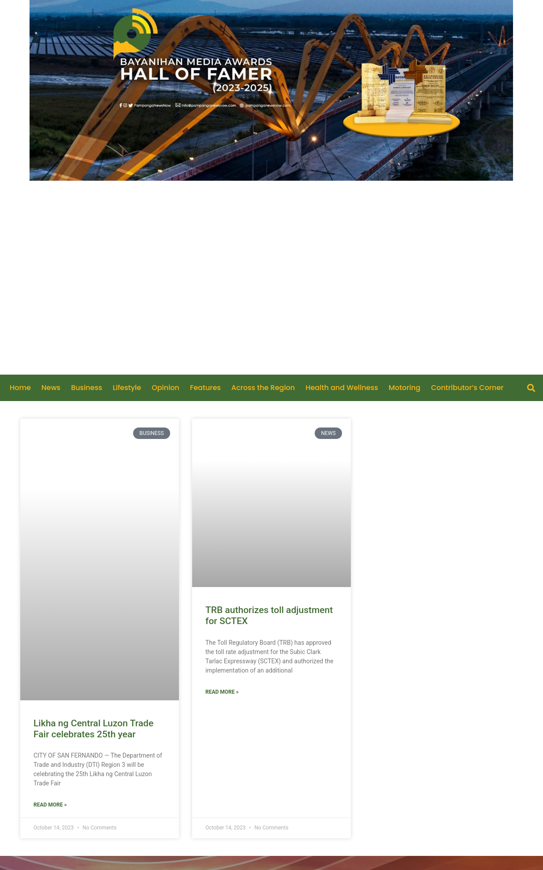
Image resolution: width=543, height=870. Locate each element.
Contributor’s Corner (467, 387)
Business (86, 387)
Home (20, 387)
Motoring (404, 387)
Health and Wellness (341, 387)
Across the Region (263, 387)
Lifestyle (127, 387)
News (50, 387)
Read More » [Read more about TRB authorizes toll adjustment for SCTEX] (221, 692)
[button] (531, 388)
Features (205, 387)
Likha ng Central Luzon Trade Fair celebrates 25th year (93, 729)
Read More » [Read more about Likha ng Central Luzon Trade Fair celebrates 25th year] (50, 805)
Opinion (165, 387)
